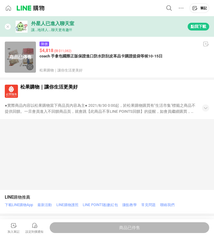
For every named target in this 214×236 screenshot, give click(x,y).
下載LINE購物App (19, 205)
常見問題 (148, 205)
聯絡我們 (167, 205)
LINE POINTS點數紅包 (100, 205)
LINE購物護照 (67, 205)
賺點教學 (129, 205)
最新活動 (44, 205)
